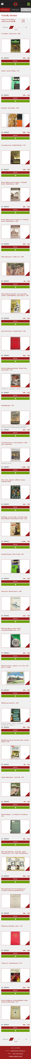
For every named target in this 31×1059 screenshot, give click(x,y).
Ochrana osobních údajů (15, 1056)
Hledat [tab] (26, 10)
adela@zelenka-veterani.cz (17, 1050)
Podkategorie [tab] (15, 10)
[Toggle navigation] (28, 4)
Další (15, 29)
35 (26, 27)
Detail (15, 61)
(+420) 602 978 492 (17, 1053)
